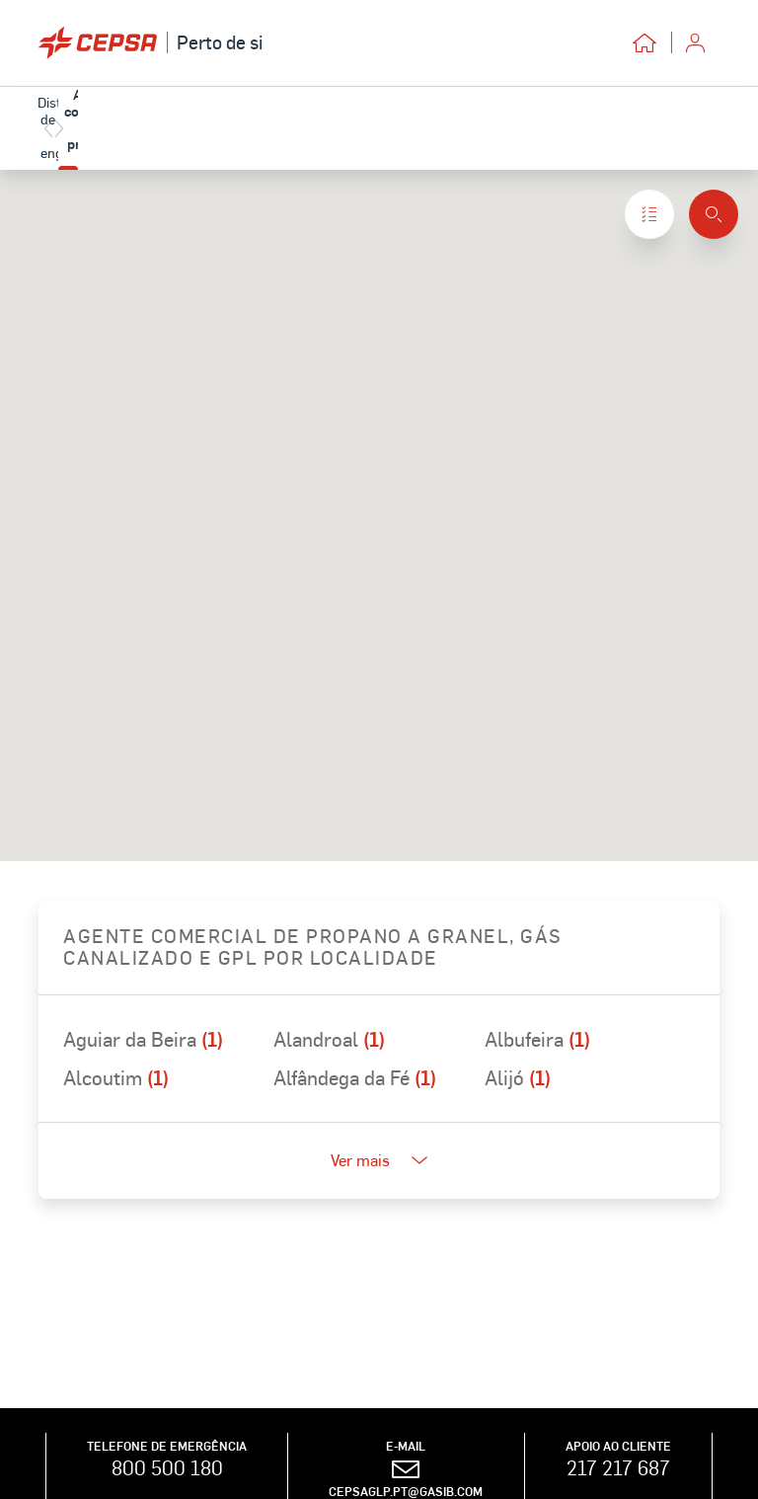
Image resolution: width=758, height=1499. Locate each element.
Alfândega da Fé (354, 1077)
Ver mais (379, 1159)
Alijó (518, 1077)
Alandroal (329, 1039)
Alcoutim (116, 1077)
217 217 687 (618, 1467)
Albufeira (537, 1039)
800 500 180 (167, 1467)
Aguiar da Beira (143, 1039)
